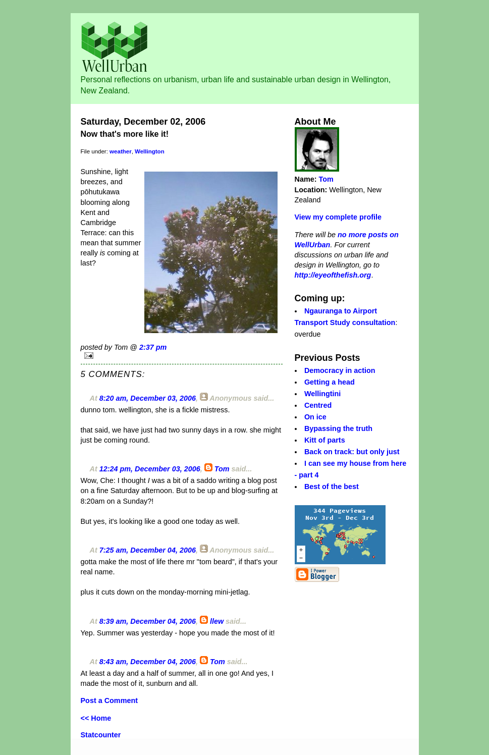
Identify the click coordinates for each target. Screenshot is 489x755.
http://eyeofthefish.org (333, 275)
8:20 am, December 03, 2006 (147, 398)
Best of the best (331, 486)
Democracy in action (339, 370)
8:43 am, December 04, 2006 (147, 662)
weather (121, 151)
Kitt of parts (324, 440)
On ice (315, 417)
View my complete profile (338, 217)
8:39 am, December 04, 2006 (147, 621)
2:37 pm (153, 347)
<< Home (96, 718)
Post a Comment (109, 700)
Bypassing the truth (338, 428)
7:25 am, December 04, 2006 (147, 550)
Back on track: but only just (352, 452)
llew (217, 621)
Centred (318, 405)
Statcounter (101, 735)
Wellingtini (322, 394)
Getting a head (329, 382)
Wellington (150, 151)
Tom (222, 469)
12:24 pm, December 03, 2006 (149, 469)
